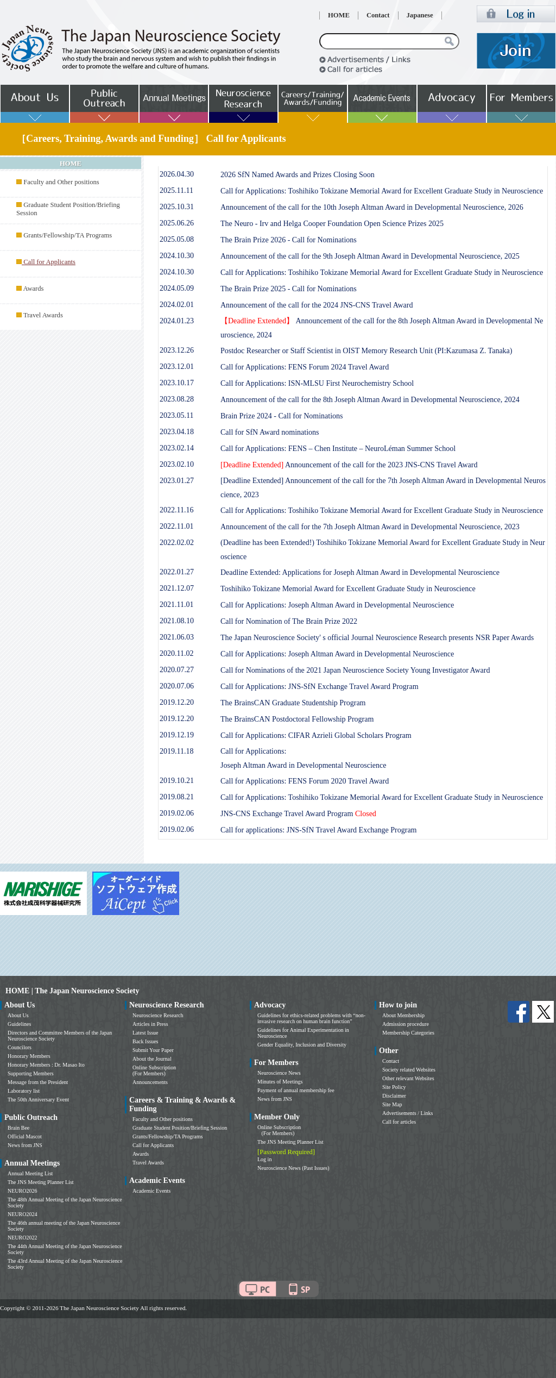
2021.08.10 (177, 621)
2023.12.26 (177, 350)
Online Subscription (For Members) (154, 1070)
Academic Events (151, 1191)
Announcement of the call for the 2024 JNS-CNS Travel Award (316, 305)
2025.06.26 (177, 223)
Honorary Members (29, 1056)
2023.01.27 (177, 481)
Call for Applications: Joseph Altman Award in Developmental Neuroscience (337, 605)
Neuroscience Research (158, 1015)
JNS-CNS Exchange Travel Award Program (298, 814)
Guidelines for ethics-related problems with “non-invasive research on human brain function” (311, 1018)
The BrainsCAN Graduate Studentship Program (293, 703)
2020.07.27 (177, 670)
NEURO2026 (22, 1191)
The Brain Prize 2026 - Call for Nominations (288, 240)
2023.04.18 (177, 432)
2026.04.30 (177, 174)
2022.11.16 (176, 510)
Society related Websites (408, 1070)
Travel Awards (43, 315)
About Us (18, 1015)
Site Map (392, 1104)
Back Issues (145, 1041)
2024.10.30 (177, 256)
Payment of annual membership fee (295, 1090)
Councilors (19, 1047)
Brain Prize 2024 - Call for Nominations (281, 416)
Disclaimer (394, 1096)
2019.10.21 (177, 780)
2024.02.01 (177, 304)
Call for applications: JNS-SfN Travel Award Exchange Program (318, 830)
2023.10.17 (177, 383)
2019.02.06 (177, 813)
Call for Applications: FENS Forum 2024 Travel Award (304, 367)
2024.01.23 (177, 321)
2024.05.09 (177, 288)
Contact (378, 15)
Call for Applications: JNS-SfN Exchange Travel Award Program (319, 686)
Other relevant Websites (408, 1078)
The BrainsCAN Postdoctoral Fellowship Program (297, 719)
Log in (264, 1159)
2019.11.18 (176, 751)
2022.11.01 (176, 526)
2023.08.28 (177, 399)
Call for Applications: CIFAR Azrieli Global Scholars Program (316, 735)
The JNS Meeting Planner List (41, 1182)
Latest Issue (145, 1033)
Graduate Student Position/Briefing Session (179, 1128)
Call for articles (399, 1122)
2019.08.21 (177, 797)
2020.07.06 (177, 686)
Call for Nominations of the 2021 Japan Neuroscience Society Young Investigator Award (355, 670)
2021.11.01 (176, 604)
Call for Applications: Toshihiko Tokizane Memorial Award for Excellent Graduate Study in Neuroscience (381, 191)
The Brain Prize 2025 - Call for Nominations (288, 289)
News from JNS (25, 1145)
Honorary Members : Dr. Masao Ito (46, 1065)
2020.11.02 (176, 653)
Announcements (150, 1082)
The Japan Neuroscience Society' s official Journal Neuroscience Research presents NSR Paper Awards (377, 638)
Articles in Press (150, 1024)
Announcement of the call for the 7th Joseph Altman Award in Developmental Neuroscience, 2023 (370, 527)
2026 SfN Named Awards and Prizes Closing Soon (297, 175)
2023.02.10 (177, 464)
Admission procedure (405, 1024)
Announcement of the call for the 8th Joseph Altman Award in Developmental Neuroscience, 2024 (370, 400)
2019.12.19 (177, 735)
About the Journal (152, 1059)
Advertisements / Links (407, 1113)
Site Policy (394, 1087)
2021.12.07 (177, 588)
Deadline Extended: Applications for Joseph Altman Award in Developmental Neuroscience (360, 572)
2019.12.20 (177, 702)
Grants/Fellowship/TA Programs (67, 235)
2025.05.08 (177, 239)
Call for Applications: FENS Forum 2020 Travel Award (304, 781)
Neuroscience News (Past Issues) (293, 1168)
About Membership (403, 1015)
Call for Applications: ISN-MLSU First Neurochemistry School (317, 383)
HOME (339, 15)
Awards (33, 288)
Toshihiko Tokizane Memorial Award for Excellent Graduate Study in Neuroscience (348, 589)
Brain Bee (18, 1128)
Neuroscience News (279, 1073)
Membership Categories (408, 1033)
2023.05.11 (176, 415)
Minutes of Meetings (279, 1082)
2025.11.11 (176, 190)
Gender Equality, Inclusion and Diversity (301, 1045)
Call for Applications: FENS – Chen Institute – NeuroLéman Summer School (338, 448)
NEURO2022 (22, 1238)
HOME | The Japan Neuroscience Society (72, 991)
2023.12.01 (177, 366)
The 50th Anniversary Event (38, 1100)
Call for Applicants (153, 1145)
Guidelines (19, 1024)
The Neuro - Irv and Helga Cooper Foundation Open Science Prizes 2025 (332, 224)
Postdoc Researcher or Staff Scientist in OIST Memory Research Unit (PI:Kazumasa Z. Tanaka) (366, 351)
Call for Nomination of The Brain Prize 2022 (288, 621)
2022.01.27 (177, 572)
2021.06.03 (177, 637)
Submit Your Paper (153, 1050)
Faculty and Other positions (61, 182)
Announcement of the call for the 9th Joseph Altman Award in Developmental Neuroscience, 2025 (370, 256)
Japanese (420, 15)
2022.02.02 (177, 542)
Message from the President (38, 1082)
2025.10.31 (177, 207)
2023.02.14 (177, 448)
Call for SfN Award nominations (269, 432)
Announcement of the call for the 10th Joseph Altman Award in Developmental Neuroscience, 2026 (371, 207)
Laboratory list (24, 1091)
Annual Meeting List (30, 1173)
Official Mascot (25, 1136)
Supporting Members (31, 1073)
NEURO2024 (22, 1214)
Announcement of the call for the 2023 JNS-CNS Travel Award (348, 465)
